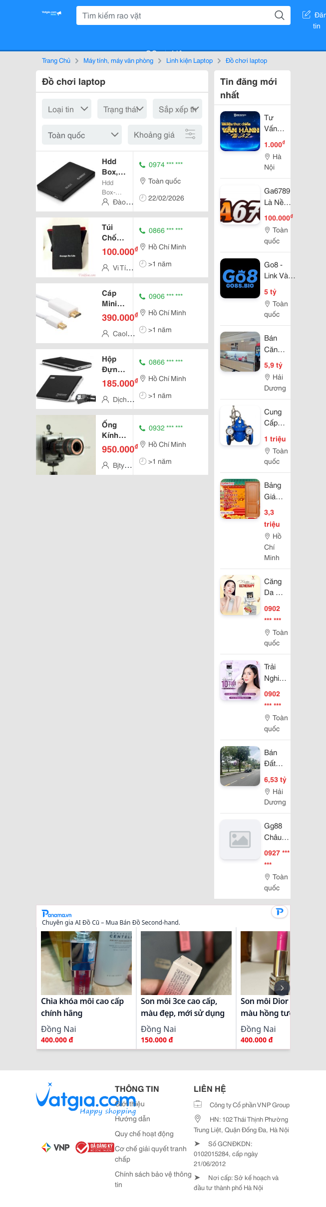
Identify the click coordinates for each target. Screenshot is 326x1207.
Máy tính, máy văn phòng (118, 59)
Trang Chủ (56, 59)
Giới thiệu (130, 1103)
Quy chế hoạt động (144, 1133)
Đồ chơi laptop (246, 59)
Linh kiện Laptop (189, 59)
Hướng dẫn (132, 1118)
